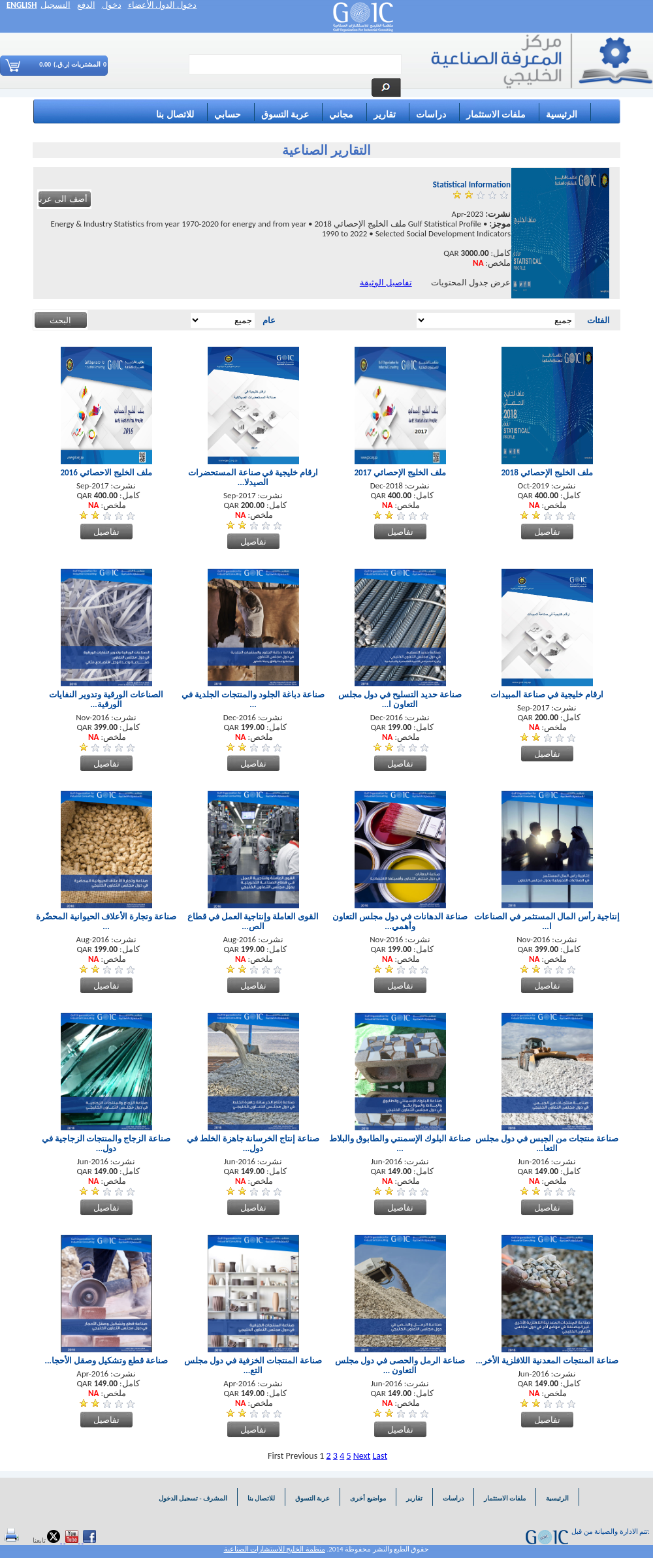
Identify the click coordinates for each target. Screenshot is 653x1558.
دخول (111, 5)
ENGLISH (22, 5)
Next (362, 1455)
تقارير (385, 114)
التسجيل (55, 5)
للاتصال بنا (174, 114)
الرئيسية (561, 114)
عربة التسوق (285, 114)
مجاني (341, 114)
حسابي (227, 114)
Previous (302, 1455)
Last (379, 1455)
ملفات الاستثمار (496, 114)
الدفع (86, 5)
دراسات (431, 114)
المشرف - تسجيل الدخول (192, 1498)
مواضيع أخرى (367, 1498)
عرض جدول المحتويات (471, 282)
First (275, 1455)
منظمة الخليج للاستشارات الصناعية (274, 1549)
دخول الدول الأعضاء (162, 5)
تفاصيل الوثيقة (386, 282)
